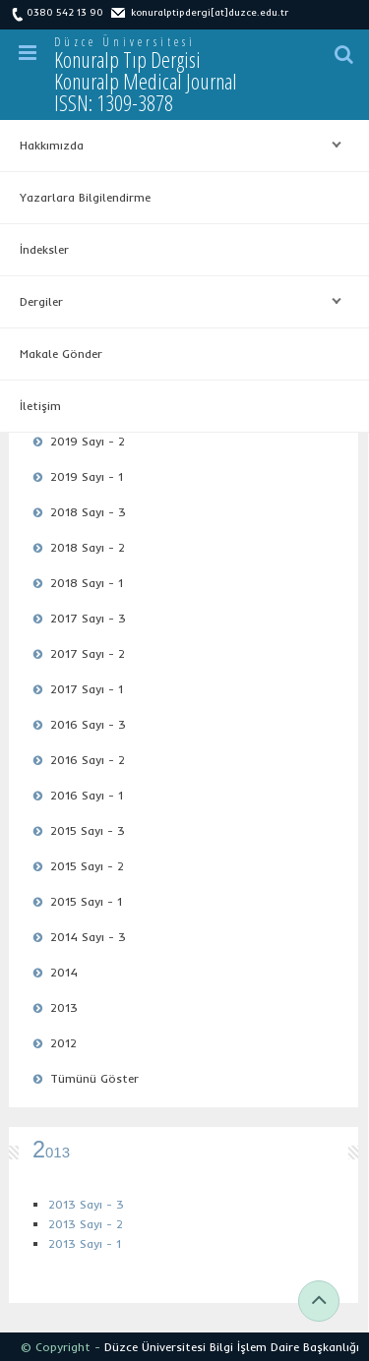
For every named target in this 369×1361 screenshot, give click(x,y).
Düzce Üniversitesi (125, 41)
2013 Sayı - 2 (85, 1223)
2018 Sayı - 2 (87, 547)
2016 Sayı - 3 (88, 724)
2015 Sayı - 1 (86, 901)
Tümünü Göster (94, 1078)
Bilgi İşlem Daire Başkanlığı (284, 1346)
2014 (64, 972)
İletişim (40, 405)
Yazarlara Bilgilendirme (85, 197)
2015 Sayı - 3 (87, 830)
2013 (64, 1007)
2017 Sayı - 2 (87, 653)
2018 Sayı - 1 (86, 582)
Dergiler (175, 302)
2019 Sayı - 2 (87, 441)
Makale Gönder (61, 353)
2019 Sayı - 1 (86, 476)
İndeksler (44, 249)
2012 (63, 1043)
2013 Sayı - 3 (86, 1204)
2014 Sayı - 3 (88, 936)
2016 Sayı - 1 (86, 795)
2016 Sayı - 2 (87, 759)
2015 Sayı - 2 (87, 865)
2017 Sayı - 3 (88, 618)
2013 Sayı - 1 (84, 1243)
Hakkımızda (175, 145)
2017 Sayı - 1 (86, 688)
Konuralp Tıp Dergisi (145, 80)
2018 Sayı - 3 (88, 511)
